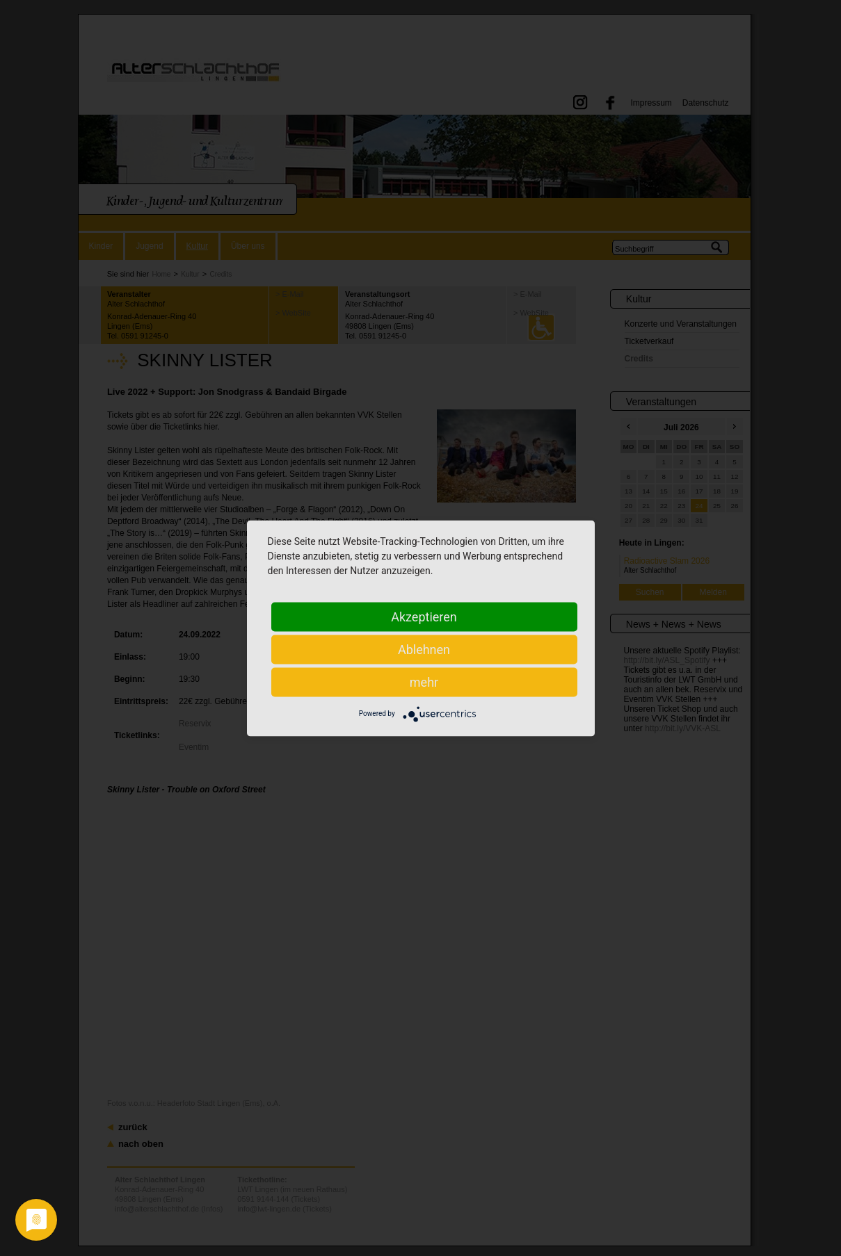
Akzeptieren (424, 616)
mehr (424, 681)
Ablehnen (424, 649)
